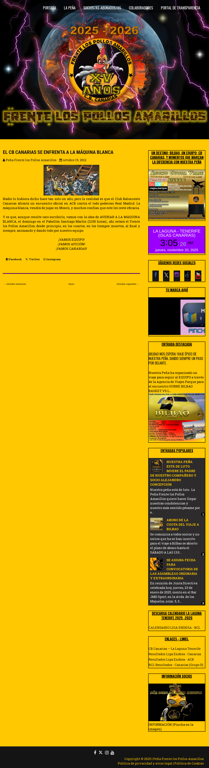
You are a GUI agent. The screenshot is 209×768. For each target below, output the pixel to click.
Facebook (14, 259)
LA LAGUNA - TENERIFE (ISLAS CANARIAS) (176, 233)
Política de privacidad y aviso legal (145, 763)
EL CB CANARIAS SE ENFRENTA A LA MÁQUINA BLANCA (58, 152)
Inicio (71, 284)
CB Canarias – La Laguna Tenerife (175, 648)
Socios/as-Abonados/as (102, 7)
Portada (49, 7)
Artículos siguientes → (128, 284)
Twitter (32, 259)
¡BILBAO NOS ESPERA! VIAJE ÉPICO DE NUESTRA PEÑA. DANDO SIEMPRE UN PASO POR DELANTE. (176, 358)
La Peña (70, 7)
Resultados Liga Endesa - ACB (171, 659)
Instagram (52, 259)
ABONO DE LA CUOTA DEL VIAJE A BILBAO (183, 524)
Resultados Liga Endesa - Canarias (175, 654)
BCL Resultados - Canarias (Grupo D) (176, 665)
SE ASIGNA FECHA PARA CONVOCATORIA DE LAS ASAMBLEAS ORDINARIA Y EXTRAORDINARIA (174, 569)
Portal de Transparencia (180, 7)
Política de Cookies (189, 763)
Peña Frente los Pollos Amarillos (178, 759)
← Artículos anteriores (15, 284)
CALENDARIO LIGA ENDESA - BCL (174, 627)
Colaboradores (141, 7)
